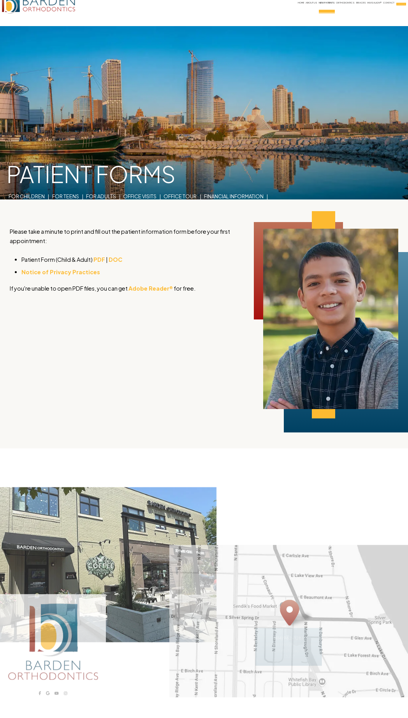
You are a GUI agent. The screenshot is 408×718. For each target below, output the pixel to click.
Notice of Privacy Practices (60, 271)
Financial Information (234, 173)
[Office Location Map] (289, 630)
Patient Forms (27, 182)
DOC (115, 259)
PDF (99, 259)
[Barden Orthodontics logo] (52, 13)
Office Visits (140, 173)
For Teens (65, 173)
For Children (27, 173)
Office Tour (180, 173)
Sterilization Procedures (88, 182)
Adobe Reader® (150, 288)
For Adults (101, 173)
